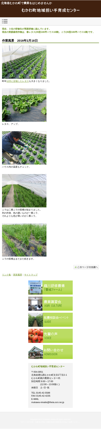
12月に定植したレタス (17, 81)
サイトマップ (31, 274)
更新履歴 (17, 274)
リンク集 (6, 274)
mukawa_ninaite (50, 10)
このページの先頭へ (86, 267)
